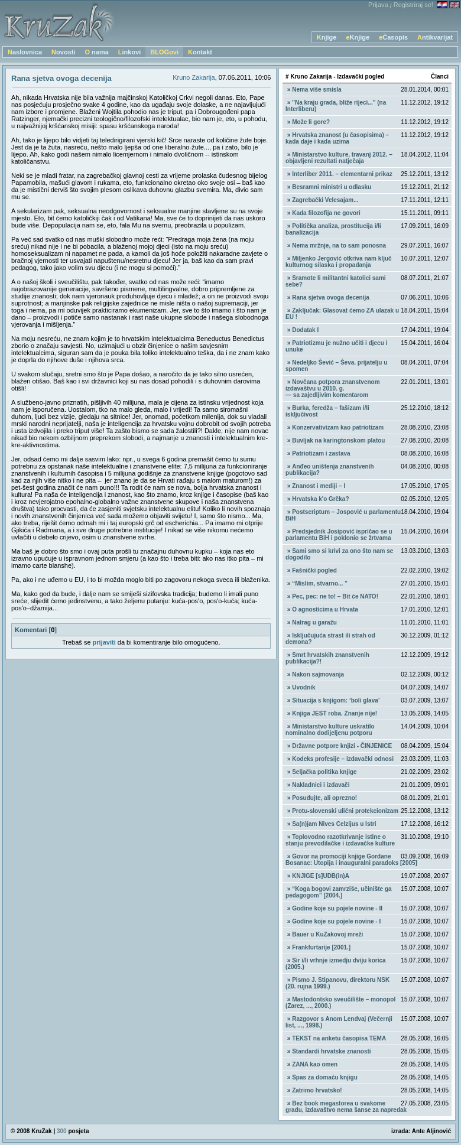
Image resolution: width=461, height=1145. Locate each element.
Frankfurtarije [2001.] (321, 947)
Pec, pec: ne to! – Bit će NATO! (335, 596)
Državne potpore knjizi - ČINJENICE (342, 746)
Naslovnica (25, 52)
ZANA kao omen (314, 1064)
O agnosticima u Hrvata (325, 609)
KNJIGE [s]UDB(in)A (320, 876)
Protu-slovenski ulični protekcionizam (345, 811)
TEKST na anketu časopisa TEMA (339, 1038)
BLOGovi (164, 52)
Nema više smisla (316, 89)
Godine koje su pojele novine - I (336, 921)
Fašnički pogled (314, 570)
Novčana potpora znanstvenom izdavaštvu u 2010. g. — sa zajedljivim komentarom (332, 388)
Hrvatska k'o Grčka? (320, 499)
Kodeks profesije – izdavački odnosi (343, 759)
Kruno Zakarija (194, 77)
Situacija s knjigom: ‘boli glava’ (335, 700)
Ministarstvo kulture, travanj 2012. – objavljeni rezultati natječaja (338, 157)
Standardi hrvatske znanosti (331, 1051)
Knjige (327, 37)
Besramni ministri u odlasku (331, 187)
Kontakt (200, 52)
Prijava (378, 4)
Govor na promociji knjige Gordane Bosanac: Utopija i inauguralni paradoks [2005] (351, 859)
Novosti (63, 52)
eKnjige (357, 37)
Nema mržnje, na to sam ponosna (339, 245)
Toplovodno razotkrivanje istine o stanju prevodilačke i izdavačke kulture (340, 840)
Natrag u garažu (314, 622)
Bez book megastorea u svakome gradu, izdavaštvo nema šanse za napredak (346, 1106)
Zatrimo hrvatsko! (317, 1090)
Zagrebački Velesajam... (325, 200)
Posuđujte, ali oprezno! (324, 798)
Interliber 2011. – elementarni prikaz (342, 174)
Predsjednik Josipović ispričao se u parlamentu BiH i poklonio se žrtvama (338, 534)
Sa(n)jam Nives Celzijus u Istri (334, 824)
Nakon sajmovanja (318, 674)
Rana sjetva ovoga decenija (330, 297)
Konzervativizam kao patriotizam (338, 427)
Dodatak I (305, 330)
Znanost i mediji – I (318, 486)
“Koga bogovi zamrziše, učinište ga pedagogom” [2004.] (338, 892)
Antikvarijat (435, 37)
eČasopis (393, 37)
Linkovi (129, 52)
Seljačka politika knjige (324, 772)
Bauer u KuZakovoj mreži (327, 934)
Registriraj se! (413, 4)
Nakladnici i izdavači (320, 785)
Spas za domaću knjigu (325, 1077)
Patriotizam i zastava (321, 453)
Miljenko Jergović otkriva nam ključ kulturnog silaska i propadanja (338, 261)
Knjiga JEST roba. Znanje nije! (334, 713)
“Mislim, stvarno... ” (320, 583)
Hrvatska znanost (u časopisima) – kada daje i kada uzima (337, 138)
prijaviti (104, 642)
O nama (96, 52)
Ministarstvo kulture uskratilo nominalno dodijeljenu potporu (330, 729)
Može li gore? (311, 122)
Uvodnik (303, 687)
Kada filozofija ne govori (326, 213)
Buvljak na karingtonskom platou (338, 440)
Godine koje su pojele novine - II (337, 908)
